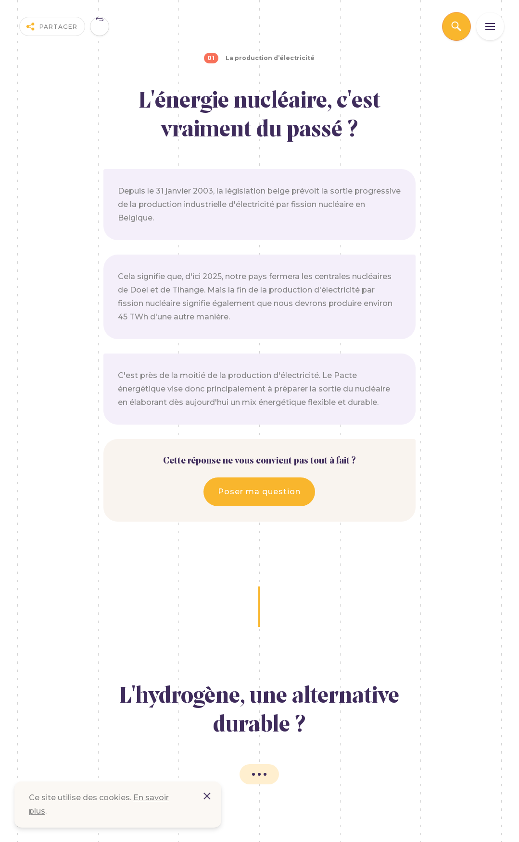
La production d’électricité (270, 57)
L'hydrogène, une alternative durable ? (259, 711)
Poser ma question (259, 491)
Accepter (206, 795)
